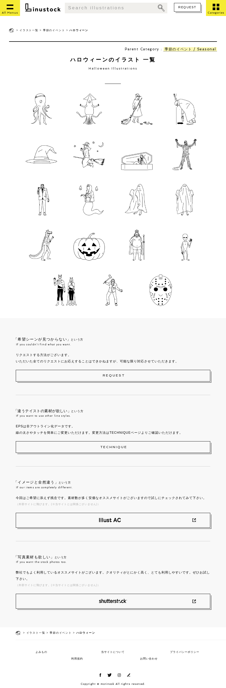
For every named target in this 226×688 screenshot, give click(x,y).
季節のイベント (54, 30)
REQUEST (187, 7)
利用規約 (77, 658)
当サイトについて (113, 651)
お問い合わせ (149, 658)
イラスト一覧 (28, 30)
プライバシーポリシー (184, 651)
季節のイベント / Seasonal (190, 49)
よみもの (41, 651)
